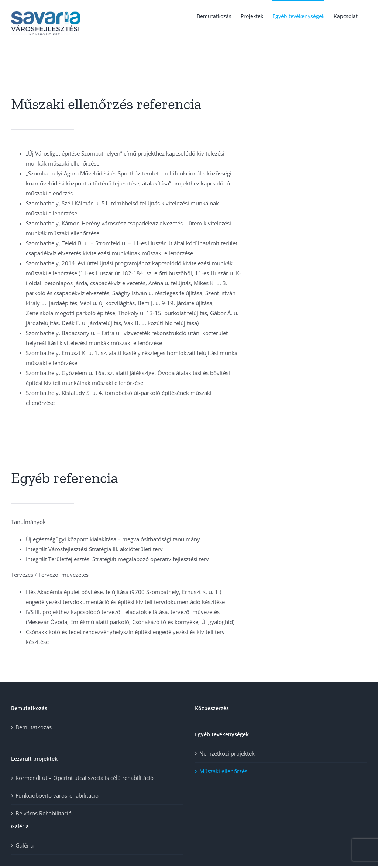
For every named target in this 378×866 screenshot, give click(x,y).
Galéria (25, 845)
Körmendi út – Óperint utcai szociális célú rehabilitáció (85, 777)
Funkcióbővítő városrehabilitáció (57, 795)
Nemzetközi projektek (227, 753)
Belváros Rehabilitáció (44, 813)
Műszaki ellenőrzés (223, 771)
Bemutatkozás (34, 727)
